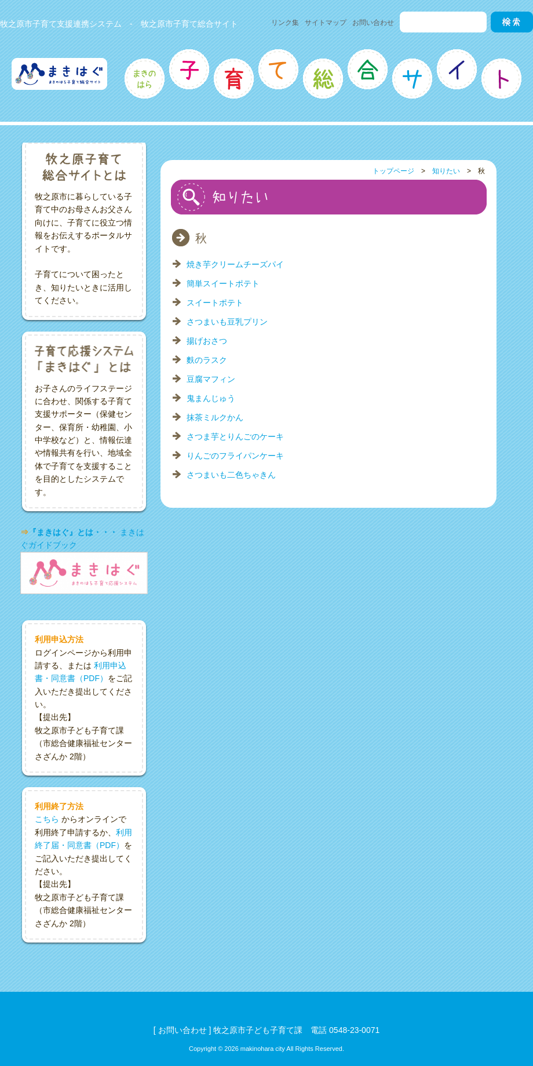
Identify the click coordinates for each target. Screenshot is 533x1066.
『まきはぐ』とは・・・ (73, 532)
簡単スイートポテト (223, 283)
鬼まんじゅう (211, 398)
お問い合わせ (373, 23)
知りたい (446, 171)
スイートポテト (215, 302)
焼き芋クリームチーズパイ (235, 264)
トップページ (393, 171)
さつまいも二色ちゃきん (231, 474)
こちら (47, 819)
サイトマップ (325, 23)
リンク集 (285, 23)
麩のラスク (207, 360)
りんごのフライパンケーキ (235, 455)
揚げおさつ (207, 340)
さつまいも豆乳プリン (227, 321)
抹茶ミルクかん (215, 417)
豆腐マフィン (211, 379)
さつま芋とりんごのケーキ (235, 436)
